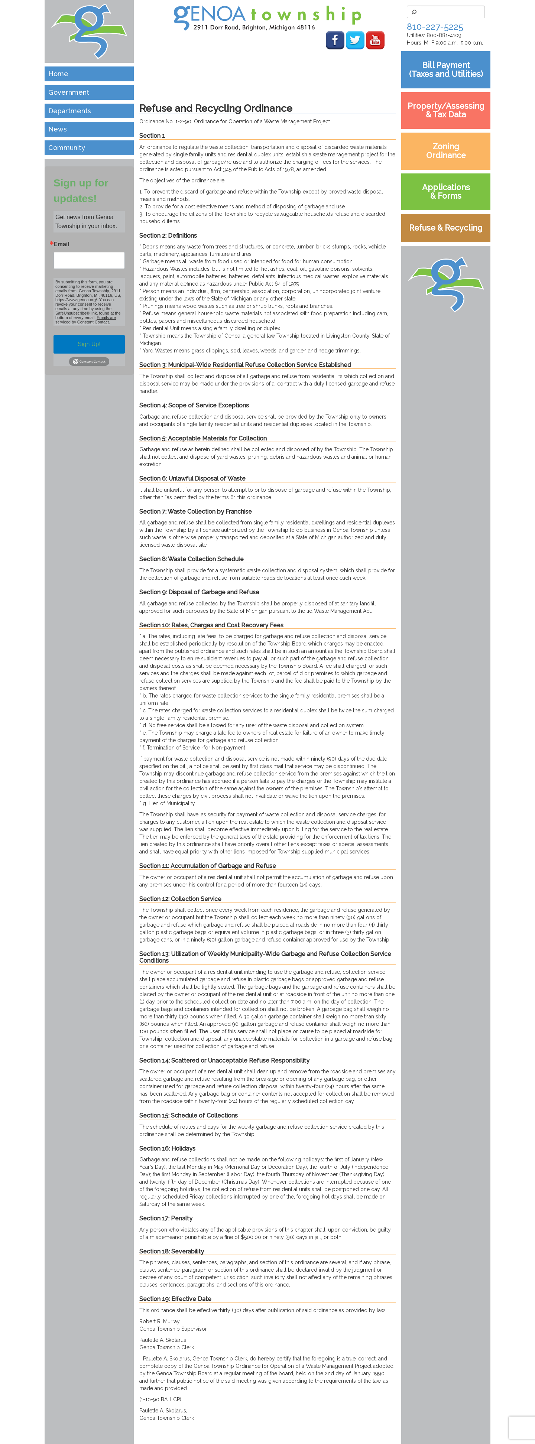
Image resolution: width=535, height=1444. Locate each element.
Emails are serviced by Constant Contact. (85, 319)
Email (61, 244)
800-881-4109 (444, 35)
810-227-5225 (435, 26)
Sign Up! (89, 344)
